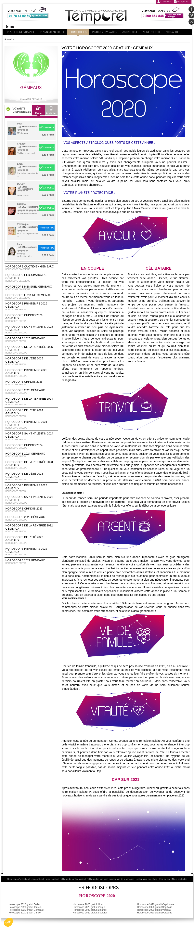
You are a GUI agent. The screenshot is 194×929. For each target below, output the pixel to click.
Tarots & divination (104, 32)
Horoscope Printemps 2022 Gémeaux (31, 551)
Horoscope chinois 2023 (31, 510)
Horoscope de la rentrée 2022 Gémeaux (31, 528)
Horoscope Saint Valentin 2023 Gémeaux (31, 499)
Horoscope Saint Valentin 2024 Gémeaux (31, 436)
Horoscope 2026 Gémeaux (31, 340)
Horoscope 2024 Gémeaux (31, 455)
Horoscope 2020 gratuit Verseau (154, 910)
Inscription (182, 1)
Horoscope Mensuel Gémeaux (31, 288)
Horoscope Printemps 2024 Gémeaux (31, 424)
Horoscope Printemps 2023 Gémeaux (31, 488)
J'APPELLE (48, 127)
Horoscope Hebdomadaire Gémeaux (31, 277)
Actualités (173, 32)
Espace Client (37, 879)
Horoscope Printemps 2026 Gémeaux (31, 306)
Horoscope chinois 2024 (31, 446)
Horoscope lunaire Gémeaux (31, 296)
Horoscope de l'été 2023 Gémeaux (31, 476)
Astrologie (130, 32)
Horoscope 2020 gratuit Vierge (89, 907)
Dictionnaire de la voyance (121, 879)
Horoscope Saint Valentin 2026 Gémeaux (31, 329)
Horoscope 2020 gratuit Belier (24, 904)
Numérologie (152, 32)
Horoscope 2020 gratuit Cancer (25, 912)
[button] (8, 922)
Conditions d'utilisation (18, 879)
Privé (38, 111)
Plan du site (164, 879)
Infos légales (52, 879)
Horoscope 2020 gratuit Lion (88, 904)
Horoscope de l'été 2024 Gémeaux (31, 413)
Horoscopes (78, 32)
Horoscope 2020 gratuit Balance (90, 910)
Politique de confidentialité (72, 879)
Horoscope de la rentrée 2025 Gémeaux (31, 349)
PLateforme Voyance (21, 32)
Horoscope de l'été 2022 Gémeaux (31, 540)
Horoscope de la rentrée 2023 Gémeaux (31, 465)
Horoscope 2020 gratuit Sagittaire (154, 907)
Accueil (8, 39)
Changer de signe (31, 99)
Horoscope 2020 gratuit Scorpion (90, 912)
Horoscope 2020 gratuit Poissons (154, 912)
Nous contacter (179, 879)
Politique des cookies (96, 879)
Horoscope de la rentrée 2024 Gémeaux (31, 401)
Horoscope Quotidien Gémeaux (31, 268)
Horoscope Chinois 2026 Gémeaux (31, 318)
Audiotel (51, 111)
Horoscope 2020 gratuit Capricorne (155, 904)
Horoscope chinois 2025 (31, 383)
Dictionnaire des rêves (146, 879)
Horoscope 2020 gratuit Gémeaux (26, 910)
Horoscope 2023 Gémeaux (31, 518)
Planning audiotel (52, 32)
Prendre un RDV (47, 228)
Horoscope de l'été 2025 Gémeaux (31, 361)
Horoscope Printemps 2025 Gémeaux (31, 373)
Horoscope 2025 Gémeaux (31, 391)
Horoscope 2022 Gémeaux (31, 562)
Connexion (165, 1)
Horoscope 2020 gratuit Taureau (25, 907)
